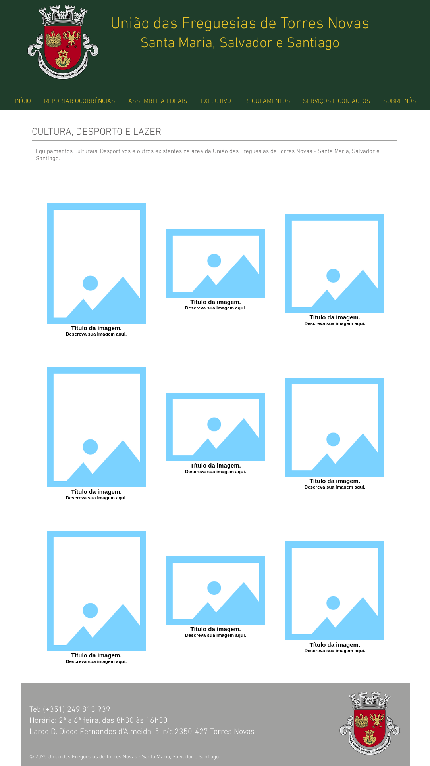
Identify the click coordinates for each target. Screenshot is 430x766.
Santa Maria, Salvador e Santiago (239, 43)
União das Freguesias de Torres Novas (239, 24)
